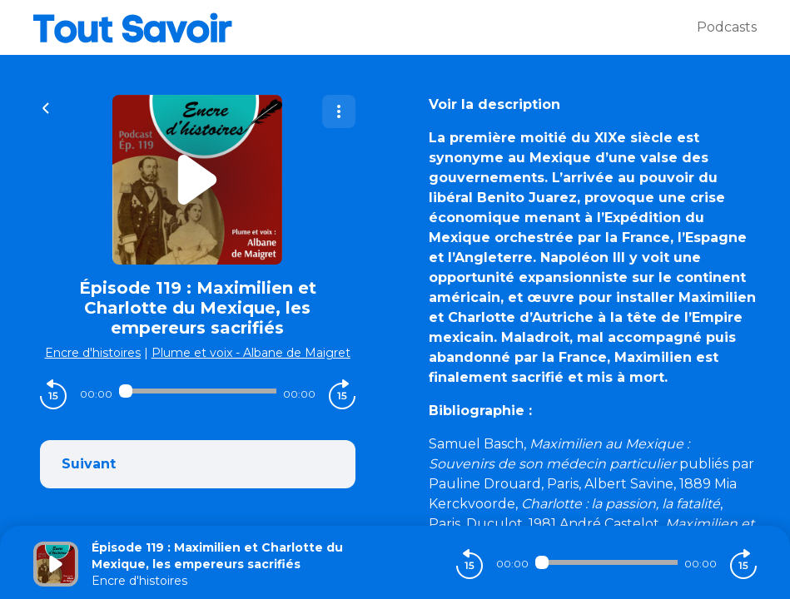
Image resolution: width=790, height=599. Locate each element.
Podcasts (727, 27)
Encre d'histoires (93, 352)
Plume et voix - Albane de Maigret (251, 352)
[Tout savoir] (365, 27)
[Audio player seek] (197, 391)
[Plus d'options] (338, 111)
